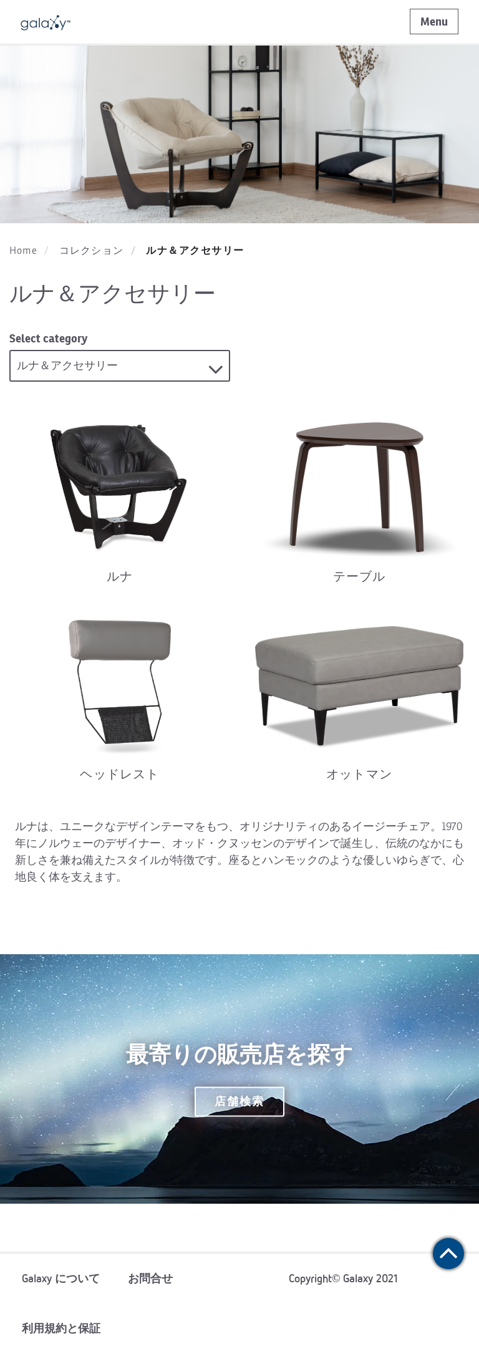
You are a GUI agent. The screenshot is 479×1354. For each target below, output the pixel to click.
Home (23, 250)
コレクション (91, 250)
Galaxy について (61, 1278)
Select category (48, 338)
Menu (434, 21)
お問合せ (150, 1278)
